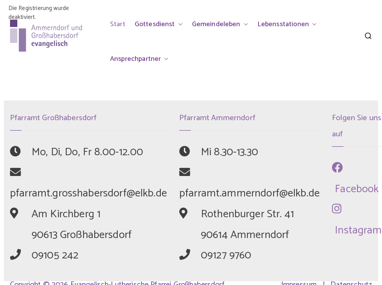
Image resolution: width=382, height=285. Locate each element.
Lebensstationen (287, 24)
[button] (179, 24)
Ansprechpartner (139, 59)
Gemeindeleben (220, 24)
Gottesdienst (159, 24)
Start (117, 24)
